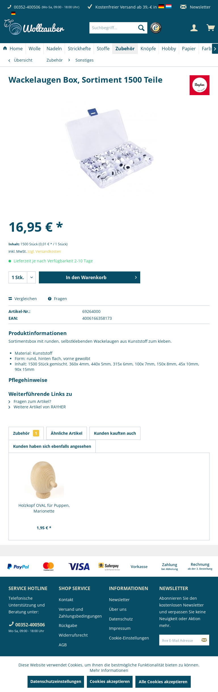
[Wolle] (34, 48)
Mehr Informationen (109, 670)
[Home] (13, 48)
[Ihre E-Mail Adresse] (179, 640)
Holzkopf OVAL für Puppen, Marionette (44, 508)
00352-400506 (27, 7)
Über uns (118, 609)
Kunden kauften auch (115, 433)
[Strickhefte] (79, 48)
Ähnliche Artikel (66, 433)
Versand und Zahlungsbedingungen (80, 613)
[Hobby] (169, 48)
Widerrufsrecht (73, 635)
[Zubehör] (125, 48)
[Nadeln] (54, 48)
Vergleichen (23, 298)
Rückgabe (68, 625)
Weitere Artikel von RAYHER (37, 406)
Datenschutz (121, 619)
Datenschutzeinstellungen (55, 681)
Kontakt (66, 599)
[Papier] (189, 48)
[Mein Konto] (194, 28)
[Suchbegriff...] (118, 28)
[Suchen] (141, 28)
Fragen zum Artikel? (30, 401)
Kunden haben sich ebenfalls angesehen (52, 446)
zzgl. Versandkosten (44, 251)
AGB (63, 644)
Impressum (120, 628)
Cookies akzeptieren (110, 681)
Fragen (57, 298)
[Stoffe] (103, 48)
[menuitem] (126, 28)
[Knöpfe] (148, 48)
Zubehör (26, 433)
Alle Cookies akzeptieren (163, 681)
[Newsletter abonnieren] (204, 640)
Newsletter (195, 7)
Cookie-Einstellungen (129, 638)
